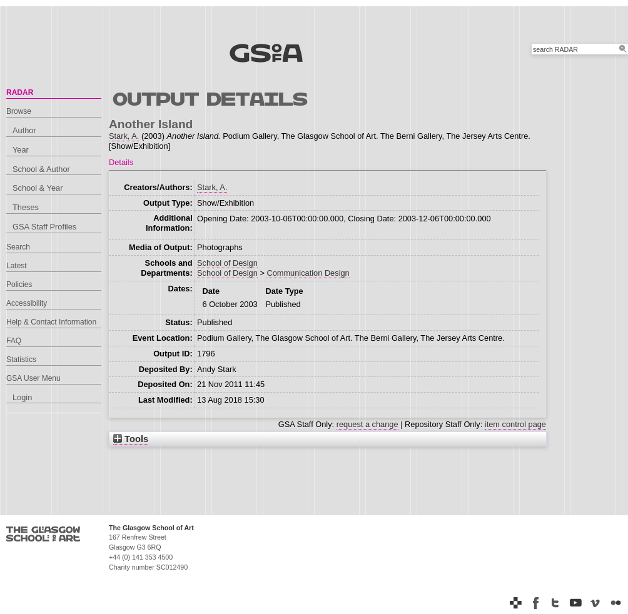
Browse (18, 111)
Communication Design (307, 273)
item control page (515, 424)
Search (18, 247)
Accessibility (26, 303)
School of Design (227, 263)
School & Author (41, 169)
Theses (26, 207)
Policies (19, 284)
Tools (130, 439)
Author (24, 130)
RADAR (19, 92)
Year (21, 149)
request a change (367, 424)
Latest (16, 265)
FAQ (13, 340)
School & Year (38, 188)
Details (121, 162)
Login (22, 397)
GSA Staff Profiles (44, 226)
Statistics (21, 359)
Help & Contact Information (51, 322)
